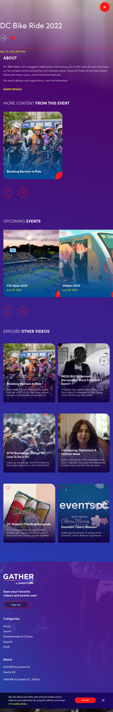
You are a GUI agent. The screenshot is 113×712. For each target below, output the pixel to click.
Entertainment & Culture (18, 636)
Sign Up (16, 604)
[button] (105, 7)
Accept (85, 700)
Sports (7, 631)
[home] (13, 7)
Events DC (9, 672)
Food (6, 646)
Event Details (12, 89)
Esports (7, 641)
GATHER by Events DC (16, 666)
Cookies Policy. (19, 703)
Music (7, 626)
